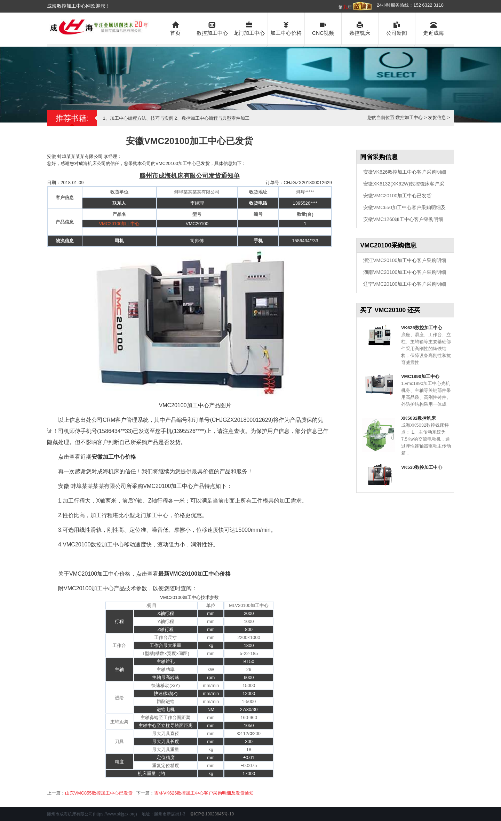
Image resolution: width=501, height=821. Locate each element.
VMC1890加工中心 (420, 376)
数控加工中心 (212, 28)
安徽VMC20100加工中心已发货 (397, 195)
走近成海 (433, 28)
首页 (175, 28)
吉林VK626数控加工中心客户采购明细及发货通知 (204, 793)
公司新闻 (397, 28)
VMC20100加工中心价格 (200, 574)
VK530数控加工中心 (421, 467)
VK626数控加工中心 (421, 327)
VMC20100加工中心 (119, 223)
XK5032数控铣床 (418, 418)
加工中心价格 (286, 28)
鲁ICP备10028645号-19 (212, 814)
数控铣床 (360, 28)
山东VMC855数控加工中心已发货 (99, 793)
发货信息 (437, 117)
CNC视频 (323, 28)
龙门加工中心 (249, 28)
